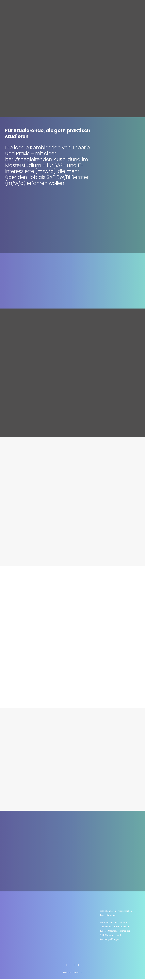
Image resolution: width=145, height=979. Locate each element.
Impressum (67, 972)
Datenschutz (77, 972)
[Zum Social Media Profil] (66, 965)
